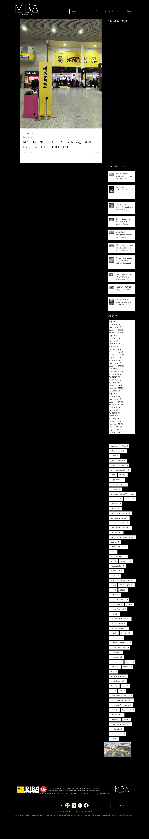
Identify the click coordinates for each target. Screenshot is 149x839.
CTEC (124, 590)
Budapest (116, 576)
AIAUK (123, 475)
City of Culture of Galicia (121, 619)
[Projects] (119, 11)
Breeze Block (117, 571)
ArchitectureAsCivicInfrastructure (123, 537)
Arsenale (116, 542)
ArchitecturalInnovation (121, 528)
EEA (114, 691)
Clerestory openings (120, 628)
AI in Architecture (119, 460)
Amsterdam (117, 499)
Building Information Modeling (123, 580)
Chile (130, 604)
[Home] (73, 11)
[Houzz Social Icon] (74, 805)
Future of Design (118, 734)
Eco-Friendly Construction (122, 700)
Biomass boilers (118, 566)
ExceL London (117, 715)
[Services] (99, 11)
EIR (123, 691)
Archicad (131, 499)
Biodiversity (127, 561)
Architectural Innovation (121, 513)
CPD (114, 590)
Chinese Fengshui (119, 609)
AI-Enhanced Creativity (121, 470)
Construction (27, 137)
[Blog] (129, 11)
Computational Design (120, 647)
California (116, 595)
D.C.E (114, 671)
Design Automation (119, 676)
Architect (116, 508)
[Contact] (86, 11)
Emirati (115, 710)
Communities (117, 638)
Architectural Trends (120, 518)
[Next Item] (127, 749)
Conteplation (117, 662)
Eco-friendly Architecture (122, 705)
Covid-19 (116, 667)
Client (115, 633)
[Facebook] (86, 805)
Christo (115, 614)
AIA (114, 475)
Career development (120, 600)
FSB (127, 719)
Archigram (116, 504)
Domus (115, 686)
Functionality (117, 729)
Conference (117, 652)
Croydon (128, 667)
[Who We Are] (110, 11)
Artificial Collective (119, 547)
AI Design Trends (119, 451)
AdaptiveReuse (118, 480)
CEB (114, 585)
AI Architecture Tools (120, 446)
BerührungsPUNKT (119, 556)
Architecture (117, 532)
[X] (61, 805)
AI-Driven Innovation (120, 465)
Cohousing (127, 633)
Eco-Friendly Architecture (122, 695)
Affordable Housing (119, 484)
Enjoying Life (128, 710)
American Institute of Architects (123, 494)
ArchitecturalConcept (120, 523)
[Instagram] (67, 805)
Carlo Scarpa (117, 604)
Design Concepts (119, 681)
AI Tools (115, 456)
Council (130, 662)
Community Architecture (121, 643)
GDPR (115, 739)
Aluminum (116, 489)
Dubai (126, 686)
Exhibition (116, 719)
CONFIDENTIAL (127, 585)
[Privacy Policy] (122, 805)
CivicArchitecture (119, 623)
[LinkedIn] (80, 805)
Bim (114, 561)
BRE (114, 552)
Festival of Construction (121, 724)
